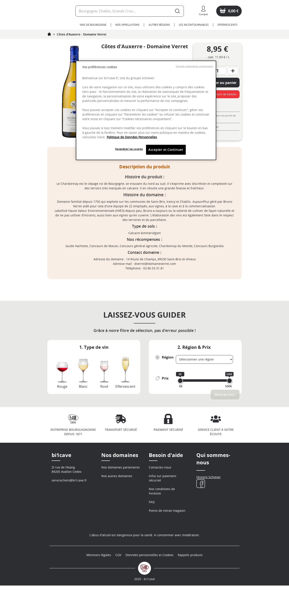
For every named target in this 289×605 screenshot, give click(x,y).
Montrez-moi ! (225, 395)
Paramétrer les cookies (129, 149)
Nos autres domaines (116, 476)
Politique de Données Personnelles (132, 137)
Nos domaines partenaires (120, 467)
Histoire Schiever (208, 477)
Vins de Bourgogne (93, 24)
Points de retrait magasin (167, 510)
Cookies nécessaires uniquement (194, 66)
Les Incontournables (194, 24)
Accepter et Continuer (165, 150)
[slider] (180, 380)
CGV (118, 574)
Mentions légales (98, 574)
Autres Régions (159, 24)
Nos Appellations (127, 24)
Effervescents (227, 24)
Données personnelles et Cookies (149, 574)
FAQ (152, 502)
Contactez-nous (160, 467)
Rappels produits (190, 574)
